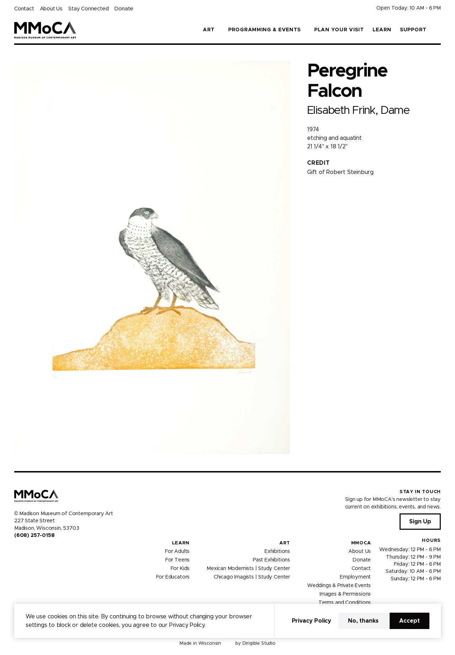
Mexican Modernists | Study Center (248, 568)
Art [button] (209, 29)
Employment (355, 577)
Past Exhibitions (271, 560)
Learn (382, 29)
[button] (438, 30)
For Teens (177, 560)
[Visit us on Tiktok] (43, 550)
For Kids (180, 568)
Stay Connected (88, 8)
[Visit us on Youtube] (34, 550)
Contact (24, 8)
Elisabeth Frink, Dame (358, 110)
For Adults (177, 551)
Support (413, 29)
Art (284, 543)
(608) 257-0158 (34, 535)
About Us (51, 8)
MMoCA (361, 543)
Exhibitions (277, 551)
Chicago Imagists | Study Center (252, 577)
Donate (123, 8)
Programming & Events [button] (264, 29)
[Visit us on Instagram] (25, 550)
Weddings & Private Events (339, 585)
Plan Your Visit (339, 29)
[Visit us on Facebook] (17, 550)
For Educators (173, 577)
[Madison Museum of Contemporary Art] (45, 29)
